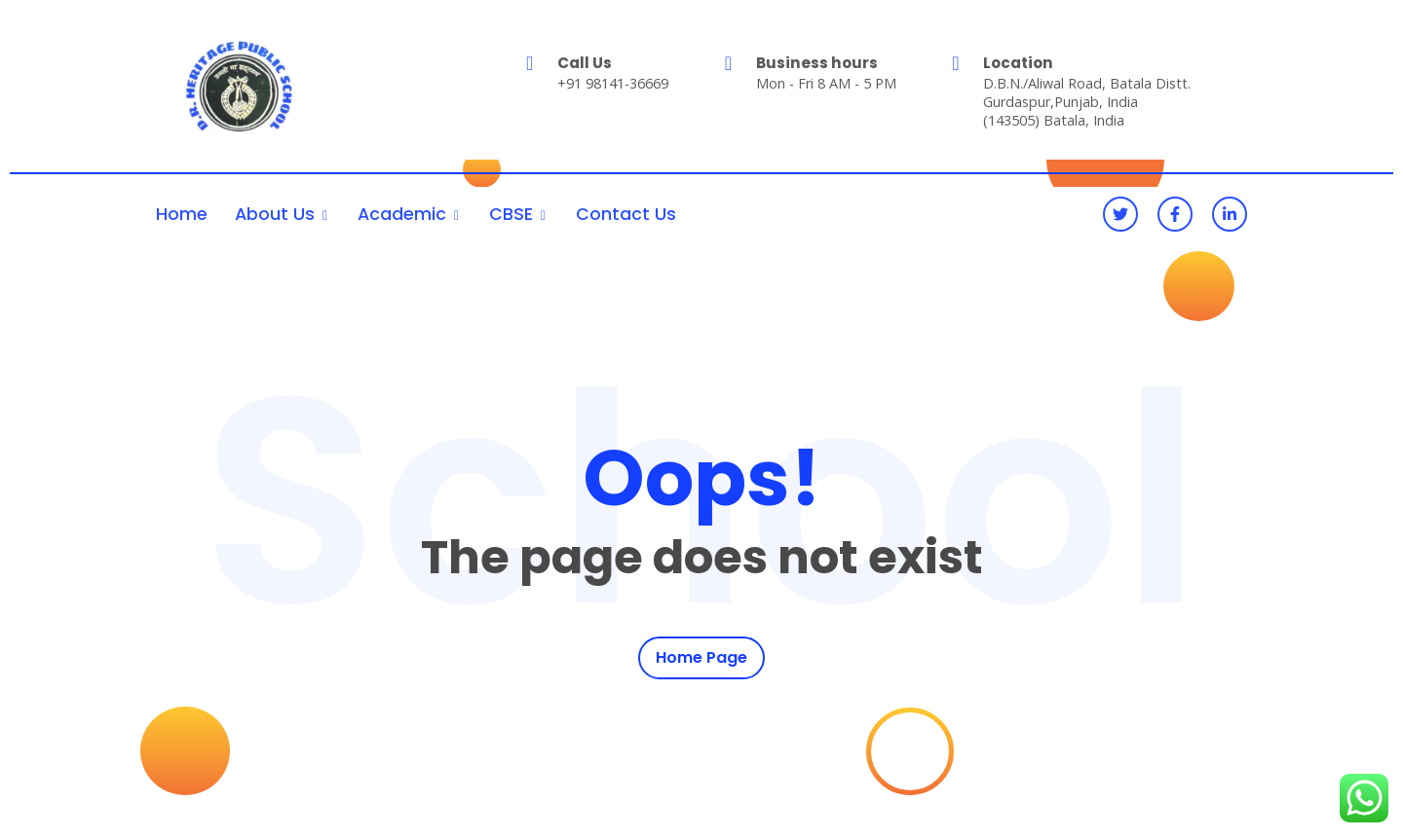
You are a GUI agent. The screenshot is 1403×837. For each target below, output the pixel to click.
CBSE (511, 214)
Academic (402, 214)
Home (182, 214)
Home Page (701, 658)
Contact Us (626, 214)
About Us (275, 214)
